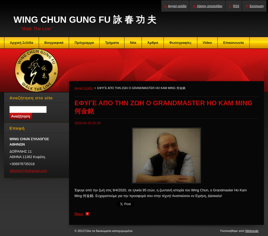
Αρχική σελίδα (177, 6)
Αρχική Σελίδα (83, 88)
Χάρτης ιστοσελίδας (210, 6)
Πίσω (78, 214)
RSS (236, 6)
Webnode (252, 230)
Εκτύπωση (257, 6)
